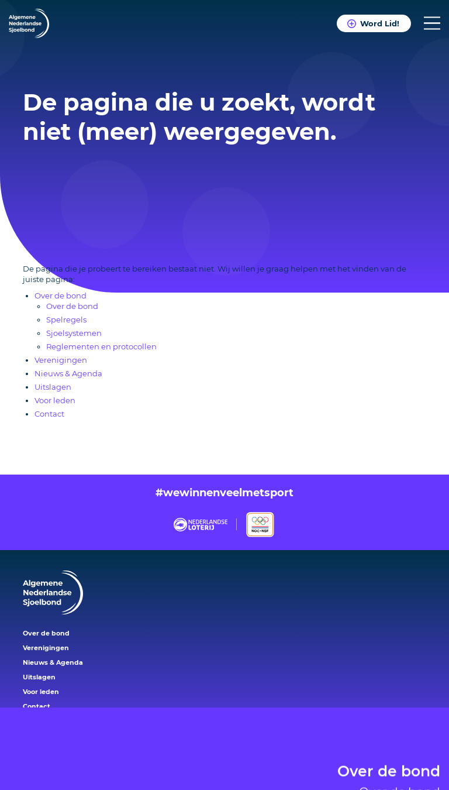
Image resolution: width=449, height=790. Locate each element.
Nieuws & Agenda (68, 373)
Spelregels (66, 319)
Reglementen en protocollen (101, 346)
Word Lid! (379, 23)
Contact (49, 413)
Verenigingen (60, 360)
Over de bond (388, 760)
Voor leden (54, 400)
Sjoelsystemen (74, 333)
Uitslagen (52, 386)
